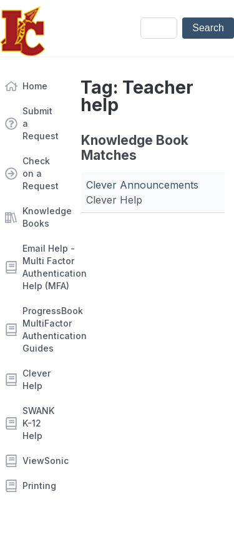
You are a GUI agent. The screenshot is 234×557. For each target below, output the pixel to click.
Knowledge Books (41, 217)
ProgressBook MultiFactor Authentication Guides (41, 329)
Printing (39, 485)
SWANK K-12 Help (38, 423)
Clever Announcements (142, 185)
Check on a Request (40, 173)
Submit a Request (40, 123)
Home (34, 86)
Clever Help (36, 379)
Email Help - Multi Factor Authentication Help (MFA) (41, 267)
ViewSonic (41, 460)
